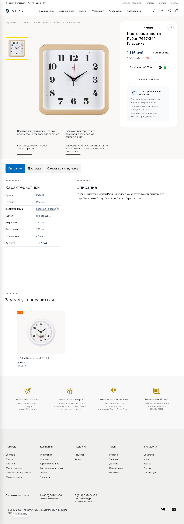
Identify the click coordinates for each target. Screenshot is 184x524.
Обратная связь (14, 477)
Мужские (113, 454)
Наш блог (79, 454)
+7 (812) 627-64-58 (37, 2)
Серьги (147, 468)
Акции (78, 459)
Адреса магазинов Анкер (85, 501)
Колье (147, 459)
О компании (46, 454)
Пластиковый (43, 215)
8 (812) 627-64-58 (86, 495)
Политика (45, 477)
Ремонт (44, 472)
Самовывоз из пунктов (63, 168)
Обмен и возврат (14, 468)
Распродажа (134, 10)
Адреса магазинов (131, 2)
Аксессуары (115, 10)
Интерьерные (66, 10)
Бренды (83, 10)
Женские (114, 459)
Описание (15, 168)
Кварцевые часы (45, 208)
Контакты (162, 2)
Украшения (98, 10)
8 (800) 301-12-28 (51, 495)
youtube (174, 508)
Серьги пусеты (151, 472)
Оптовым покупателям (51, 468)
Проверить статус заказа (18, 472)
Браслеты (149, 454)
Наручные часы (46, 10)
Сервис (174, 2)
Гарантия (10, 463)
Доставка (150, 2)
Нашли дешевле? (160, 52)
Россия (40, 202)
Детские (113, 463)
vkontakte (163, 508)
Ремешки (114, 472)
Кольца (147, 463)
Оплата (9, 459)
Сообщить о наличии (148, 79)
